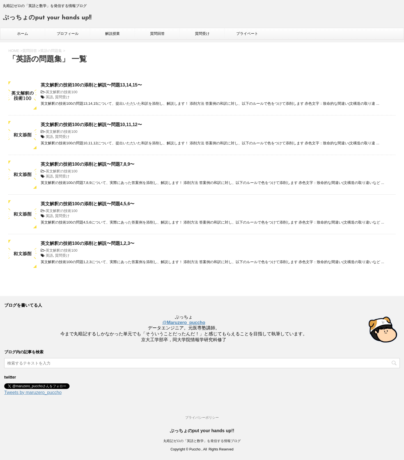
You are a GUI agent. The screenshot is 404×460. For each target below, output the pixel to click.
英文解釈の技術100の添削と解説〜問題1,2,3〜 (87, 243)
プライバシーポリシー (202, 418)
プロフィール (68, 33)
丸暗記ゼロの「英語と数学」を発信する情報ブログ (202, 441)
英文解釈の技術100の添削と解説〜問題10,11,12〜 (91, 124)
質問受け (202, 33)
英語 (49, 97)
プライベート (247, 33)
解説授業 (112, 33)
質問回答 (157, 33)
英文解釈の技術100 (61, 92)
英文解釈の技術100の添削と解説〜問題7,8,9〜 (87, 164)
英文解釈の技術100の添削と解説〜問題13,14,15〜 (91, 85)
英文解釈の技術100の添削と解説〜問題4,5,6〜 (87, 203)
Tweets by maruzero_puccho (33, 392)
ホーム (22, 33)
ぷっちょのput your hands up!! (47, 18)
